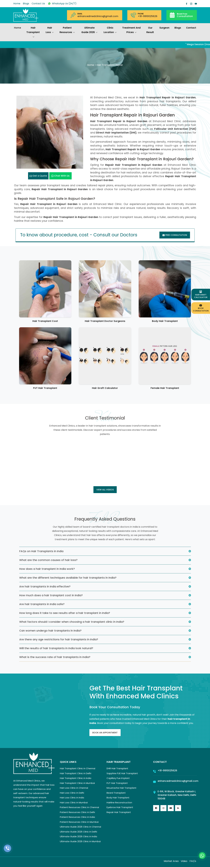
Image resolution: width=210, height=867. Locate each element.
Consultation (185, 15)
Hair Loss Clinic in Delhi (72, 792)
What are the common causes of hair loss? (48, 560)
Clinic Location (110, 30)
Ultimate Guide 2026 (89, 30)
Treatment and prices (131, 30)
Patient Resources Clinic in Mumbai (79, 821)
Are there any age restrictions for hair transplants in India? (58, 639)
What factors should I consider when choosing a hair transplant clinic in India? (71, 622)
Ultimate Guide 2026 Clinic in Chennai (80, 826)
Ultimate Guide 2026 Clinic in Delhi (78, 831)
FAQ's (193, 861)
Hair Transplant (33, 32)
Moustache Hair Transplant (121, 787)
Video (184, 861)
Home (16, 3)
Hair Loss (50, 30)
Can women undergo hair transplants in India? (50, 630)
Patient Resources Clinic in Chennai (79, 807)
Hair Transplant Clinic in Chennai (77, 768)
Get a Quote (38, 175)
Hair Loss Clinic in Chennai (74, 787)
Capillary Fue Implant (118, 778)
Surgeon (164, 27)
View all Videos (105, 489)
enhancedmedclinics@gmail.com (97, 16)
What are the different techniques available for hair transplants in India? (67, 577)
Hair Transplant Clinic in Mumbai (77, 783)
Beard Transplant (116, 792)
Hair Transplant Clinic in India (75, 778)
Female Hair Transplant (165, 388)
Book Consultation (201, 308)
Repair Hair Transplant (119, 812)
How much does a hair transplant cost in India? (51, 595)
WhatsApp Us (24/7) (61, 3)
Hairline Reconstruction (119, 802)
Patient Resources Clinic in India (77, 817)
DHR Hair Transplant (117, 768)
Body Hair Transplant (165, 321)
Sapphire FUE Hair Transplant (122, 773)
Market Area (171, 861)
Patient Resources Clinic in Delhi (77, 812)
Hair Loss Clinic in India (72, 797)
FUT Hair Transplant (45, 388)
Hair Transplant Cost (45, 321)
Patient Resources (67, 30)
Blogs (26, 3)
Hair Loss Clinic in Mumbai (74, 802)
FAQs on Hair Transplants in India (41, 551)
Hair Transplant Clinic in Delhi (75, 773)
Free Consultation (174, 235)
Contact (191, 27)
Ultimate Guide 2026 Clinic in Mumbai (80, 841)
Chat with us (60, 175)
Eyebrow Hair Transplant (120, 807)
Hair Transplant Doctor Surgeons (105, 321)
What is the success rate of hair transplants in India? (54, 657)
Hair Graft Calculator (105, 388)
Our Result (150, 30)
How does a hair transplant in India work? (47, 569)
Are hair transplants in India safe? (41, 604)
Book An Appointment (105, 732)
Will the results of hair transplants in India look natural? (56, 648)
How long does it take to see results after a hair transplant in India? (64, 613)
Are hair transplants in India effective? (44, 586)
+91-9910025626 (147, 16)
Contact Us (38, 3)
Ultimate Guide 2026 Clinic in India (78, 836)
